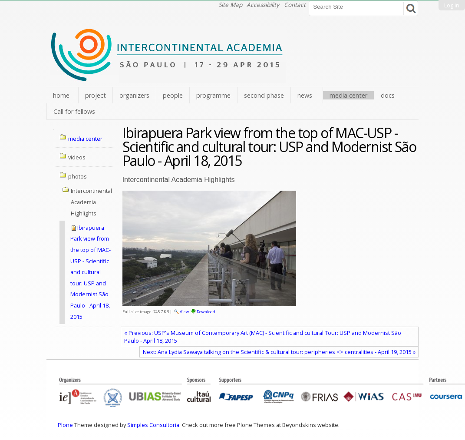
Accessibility (263, 4)
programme (213, 95)
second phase (264, 95)
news (304, 95)
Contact (295, 4)
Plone (65, 425)
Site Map (230, 4)
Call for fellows (74, 111)
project (95, 95)
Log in (451, 5)
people (173, 95)
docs (388, 95)
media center (348, 95)
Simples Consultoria (153, 425)
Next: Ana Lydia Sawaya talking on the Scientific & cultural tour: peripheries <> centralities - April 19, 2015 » (279, 352)
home (61, 95)
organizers (134, 95)
